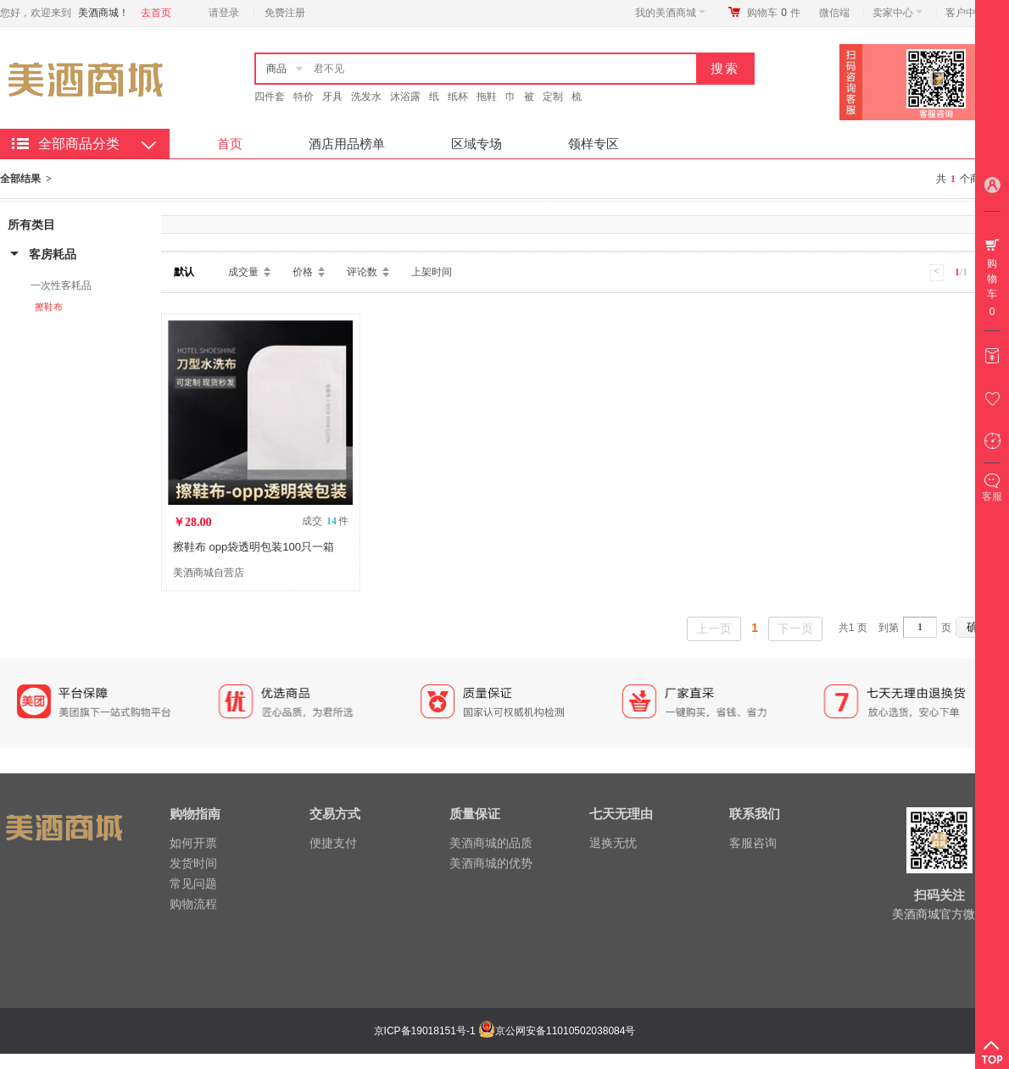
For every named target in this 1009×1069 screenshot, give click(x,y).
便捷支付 (333, 843)
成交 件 (325, 521)
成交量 (243, 272)
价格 (303, 272)
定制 (553, 96)
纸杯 (458, 96)
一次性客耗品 (61, 285)
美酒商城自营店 (208, 573)
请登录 (224, 13)
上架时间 (431, 272)
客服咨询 (753, 843)
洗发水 (366, 96)
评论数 (362, 272)
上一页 (714, 628)
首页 (229, 143)
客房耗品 (52, 254)
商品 (276, 69)
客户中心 (970, 13)
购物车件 (773, 13)
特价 (303, 96)
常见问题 (193, 883)
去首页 (156, 13)
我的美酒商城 (670, 13)
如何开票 (193, 843)
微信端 (834, 13)
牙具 (332, 96)
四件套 (269, 96)
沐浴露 (405, 96)
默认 (184, 272)
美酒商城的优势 (490, 863)
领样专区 (593, 143)
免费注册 (285, 13)
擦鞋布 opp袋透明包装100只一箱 (253, 546)
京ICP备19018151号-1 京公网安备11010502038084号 (503, 1031)
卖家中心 (897, 13)
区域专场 (476, 143)
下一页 (795, 628)
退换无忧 (613, 843)
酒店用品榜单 (347, 143)
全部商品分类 (79, 143)
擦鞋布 (49, 307)
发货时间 (193, 863)
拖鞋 (487, 96)
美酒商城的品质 (490, 843)
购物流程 (193, 904)
